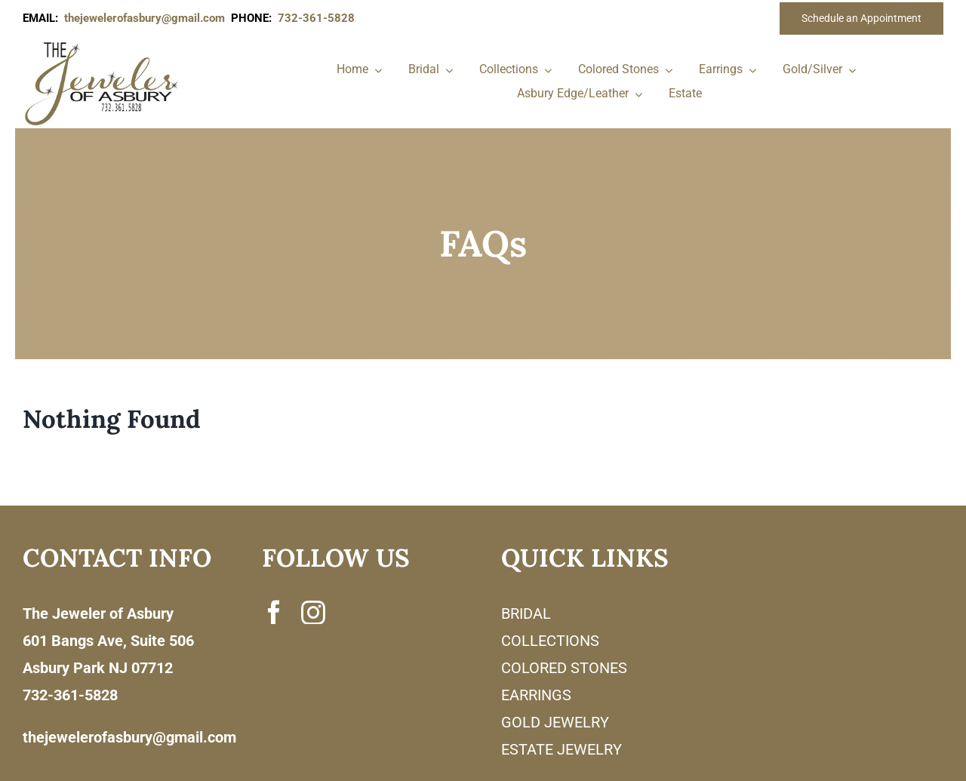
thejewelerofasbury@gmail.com (147, 18)
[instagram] (313, 612)
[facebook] (274, 612)
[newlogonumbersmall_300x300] (103, 44)
